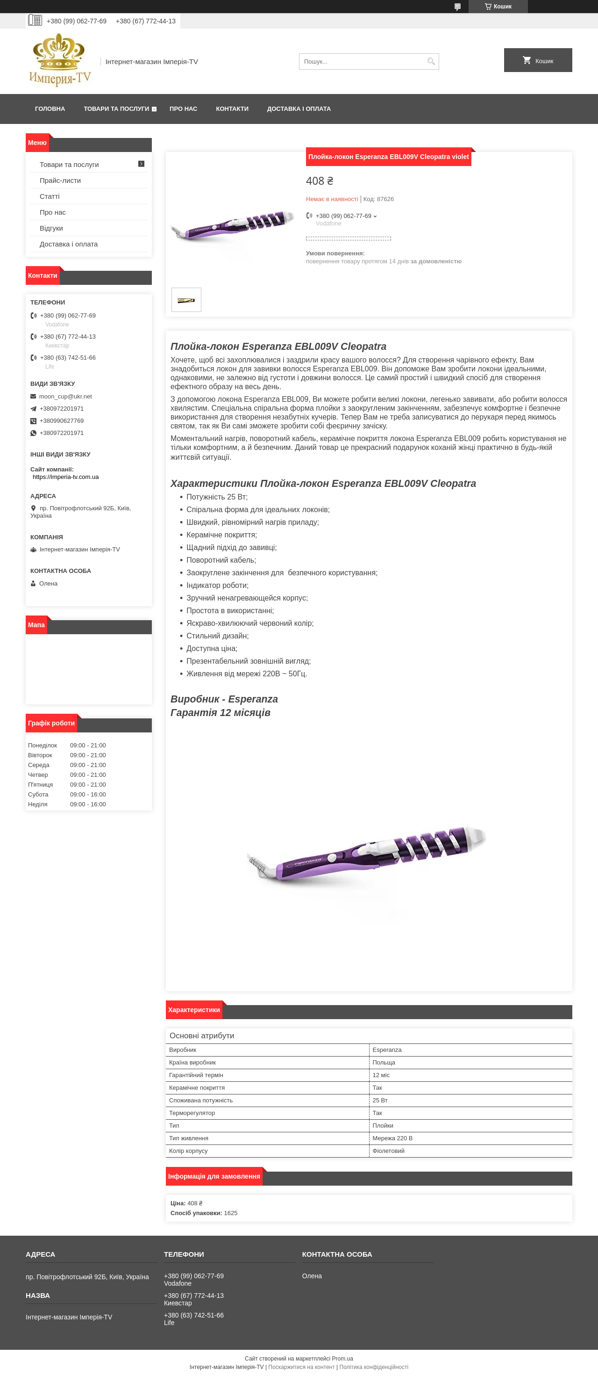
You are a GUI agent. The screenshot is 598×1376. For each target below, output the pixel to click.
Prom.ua (342, 1358)
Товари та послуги (116, 108)
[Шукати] (431, 61)
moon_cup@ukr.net (65, 396)
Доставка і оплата (299, 108)
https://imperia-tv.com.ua (66, 476)
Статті (50, 196)
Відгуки (51, 228)
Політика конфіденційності (374, 1367)
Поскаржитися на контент (301, 1367)
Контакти (232, 108)
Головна (50, 108)
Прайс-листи (60, 180)
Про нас (183, 108)
